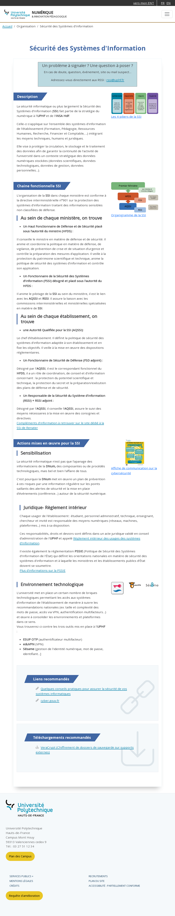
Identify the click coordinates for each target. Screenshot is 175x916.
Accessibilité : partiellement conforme (114, 885)
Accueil (7, 26)
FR (162, 3)
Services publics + (21, 876)
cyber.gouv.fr (50, 701)
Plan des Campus (20, 856)
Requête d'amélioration (24, 896)
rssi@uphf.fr (115, 80)
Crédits (14, 885)
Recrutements (98, 876)
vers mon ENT (143, 3)
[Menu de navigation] (167, 14)
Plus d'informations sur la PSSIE (42, 570)
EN (168, 3)
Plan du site (97, 881)
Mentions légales (21, 881)
